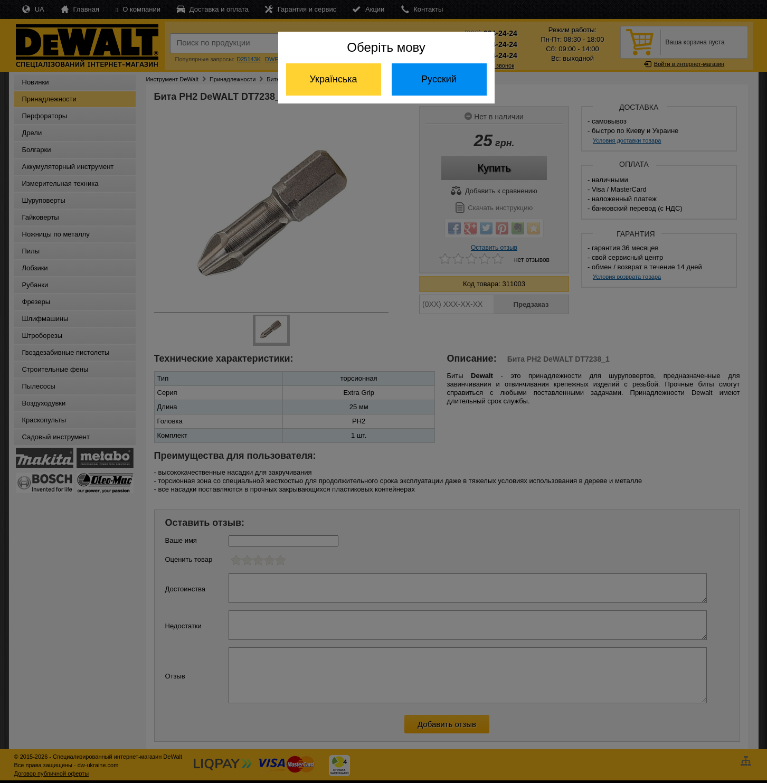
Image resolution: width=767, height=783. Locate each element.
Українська (333, 79)
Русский (439, 79)
